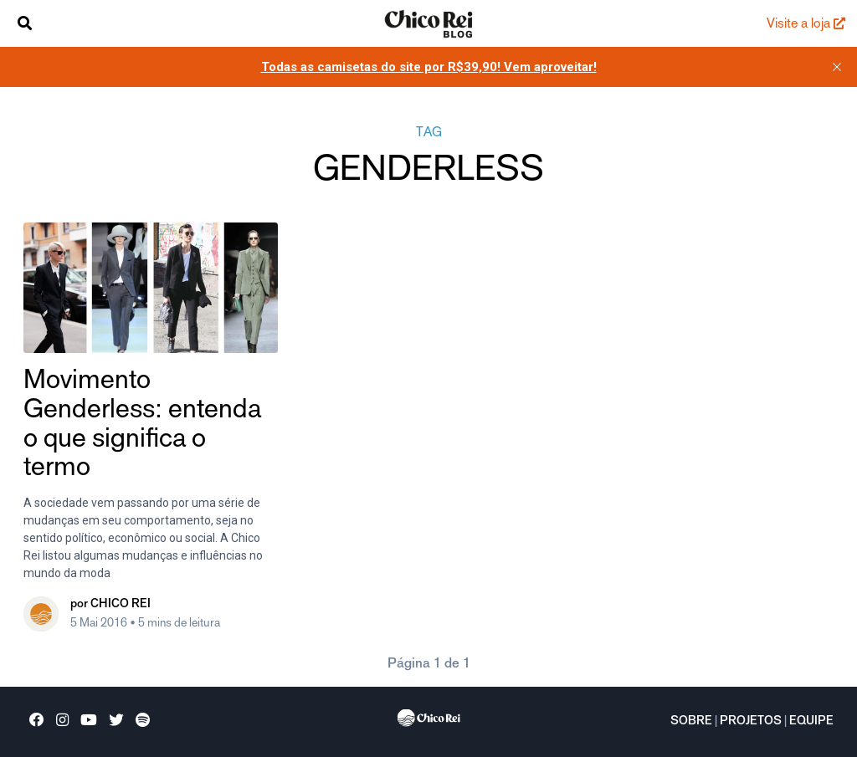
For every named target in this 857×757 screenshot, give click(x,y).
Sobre (691, 722)
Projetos (751, 722)
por (110, 605)
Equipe (811, 722)
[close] (837, 67)
